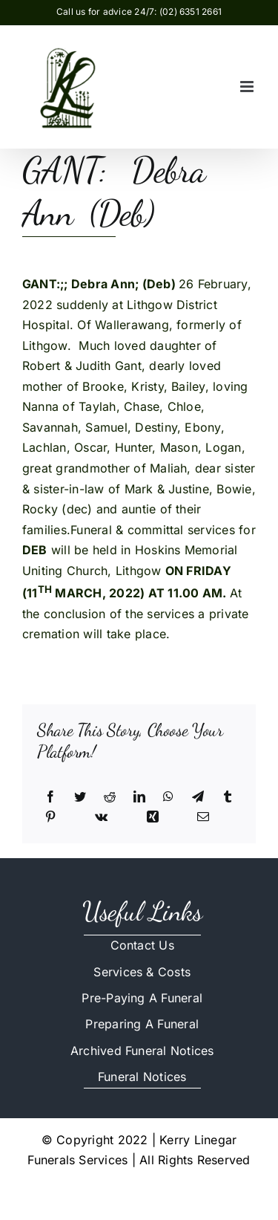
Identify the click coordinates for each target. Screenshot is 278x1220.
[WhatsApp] (168, 797)
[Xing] (152, 817)
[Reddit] (109, 797)
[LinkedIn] (139, 797)
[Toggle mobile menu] (248, 86)
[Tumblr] (227, 797)
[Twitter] (80, 797)
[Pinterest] (50, 817)
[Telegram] (198, 797)
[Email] (203, 817)
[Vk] (101, 817)
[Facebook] (50, 797)
